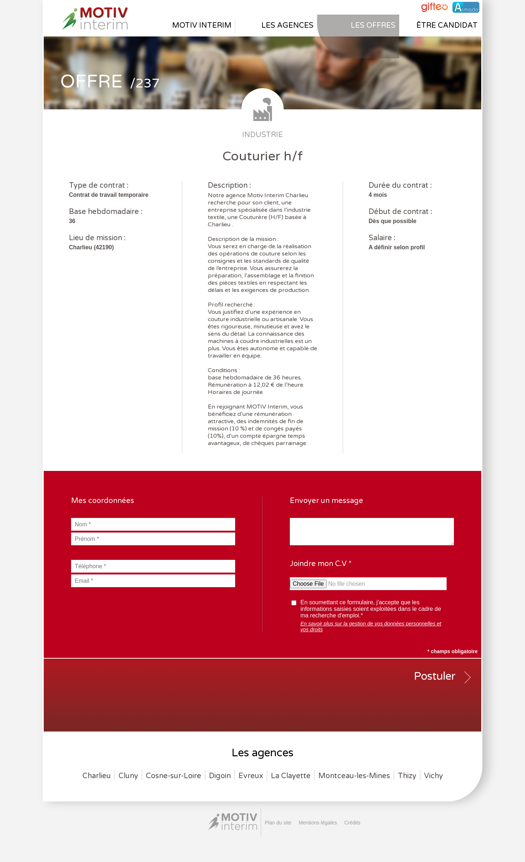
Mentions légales (318, 823)
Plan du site (278, 823)
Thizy (407, 776)
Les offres (373, 25)
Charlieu (96, 776)
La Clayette (291, 776)
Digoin (220, 776)
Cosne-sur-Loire (173, 776)
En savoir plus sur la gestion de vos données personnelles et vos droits (370, 626)
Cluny (128, 776)
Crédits (352, 823)
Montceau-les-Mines (354, 776)
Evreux (250, 776)
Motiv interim (202, 25)
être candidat (447, 25)
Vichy (433, 776)
